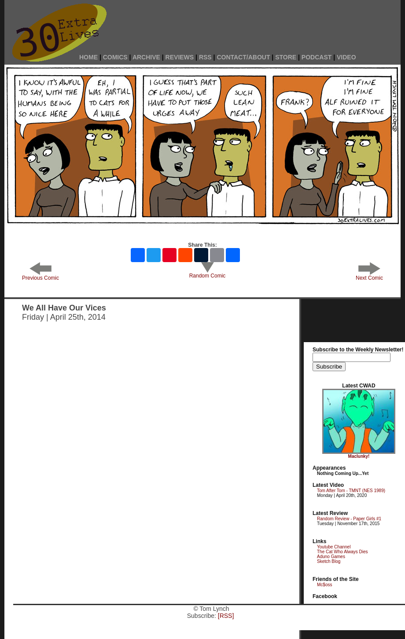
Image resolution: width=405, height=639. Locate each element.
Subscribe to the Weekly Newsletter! (358, 350)
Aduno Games (331, 556)
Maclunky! (359, 456)
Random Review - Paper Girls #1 (349, 518)
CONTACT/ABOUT (243, 57)
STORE (285, 57)
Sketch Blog (328, 561)
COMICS (115, 57)
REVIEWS (180, 57)
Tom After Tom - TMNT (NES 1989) (351, 490)
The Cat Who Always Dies (342, 551)
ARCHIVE (146, 57)
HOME (88, 57)
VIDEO (346, 57)
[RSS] (226, 615)
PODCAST (316, 57)
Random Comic (207, 273)
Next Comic (369, 275)
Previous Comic (40, 275)
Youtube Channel (333, 546)
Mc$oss (324, 584)
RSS (205, 57)
